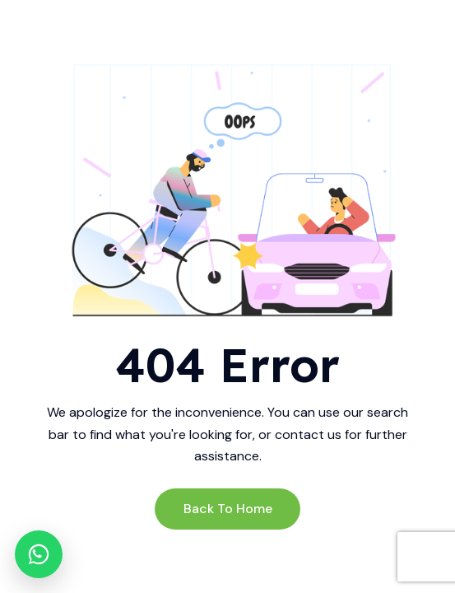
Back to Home (227, 508)
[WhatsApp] (39, 554)
